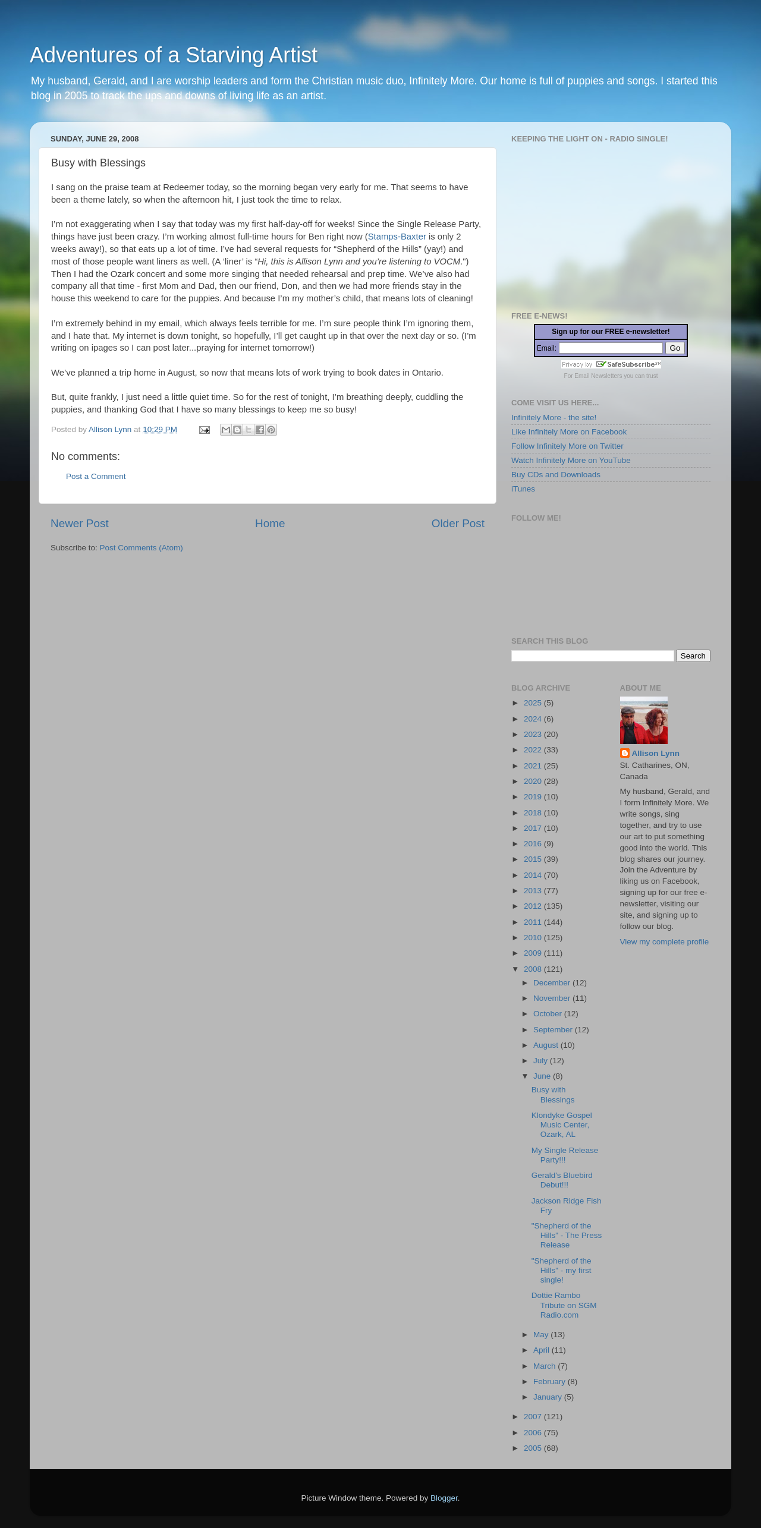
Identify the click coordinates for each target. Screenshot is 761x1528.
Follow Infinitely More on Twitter (567, 446)
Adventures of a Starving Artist (173, 55)
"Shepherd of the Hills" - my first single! (562, 1270)
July (541, 1060)
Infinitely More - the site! (553, 417)
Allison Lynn (656, 753)
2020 (534, 781)
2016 (534, 843)
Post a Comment (96, 476)
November (553, 998)
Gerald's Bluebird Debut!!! (562, 1180)
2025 (534, 702)
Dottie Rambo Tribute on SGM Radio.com (564, 1305)
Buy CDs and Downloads (555, 474)
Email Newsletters (598, 376)
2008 (534, 969)
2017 (534, 828)
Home (270, 523)
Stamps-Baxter (397, 236)
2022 (534, 749)
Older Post (458, 523)
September (554, 1029)
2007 (534, 1416)
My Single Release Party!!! (565, 1155)
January (548, 1396)
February (550, 1381)
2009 (534, 953)
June (543, 1076)
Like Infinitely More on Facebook (569, 431)
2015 (534, 859)
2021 (534, 765)
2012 (534, 906)
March (545, 1366)
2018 (534, 812)
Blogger (444, 1498)
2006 (534, 1432)
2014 (534, 875)
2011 (534, 922)
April (542, 1350)
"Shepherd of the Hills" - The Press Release (567, 1235)
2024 (534, 718)
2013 (534, 890)
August (547, 1045)
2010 (534, 937)
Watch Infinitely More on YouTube (571, 460)
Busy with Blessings (553, 1094)
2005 (534, 1448)
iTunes (523, 488)
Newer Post (80, 523)
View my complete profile (664, 941)
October (548, 1013)
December (553, 982)
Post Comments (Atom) (141, 547)
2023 (534, 734)
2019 (534, 796)
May (542, 1334)
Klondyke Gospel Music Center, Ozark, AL (562, 1125)
